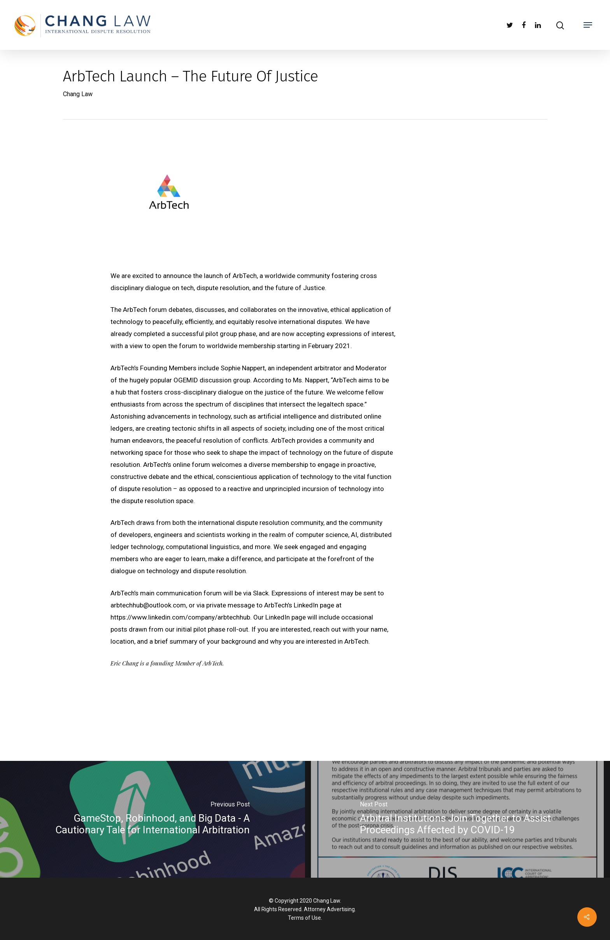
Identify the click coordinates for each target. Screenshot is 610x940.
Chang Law (78, 94)
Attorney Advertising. (330, 909)
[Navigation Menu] (588, 25)
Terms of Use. (305, 918)
